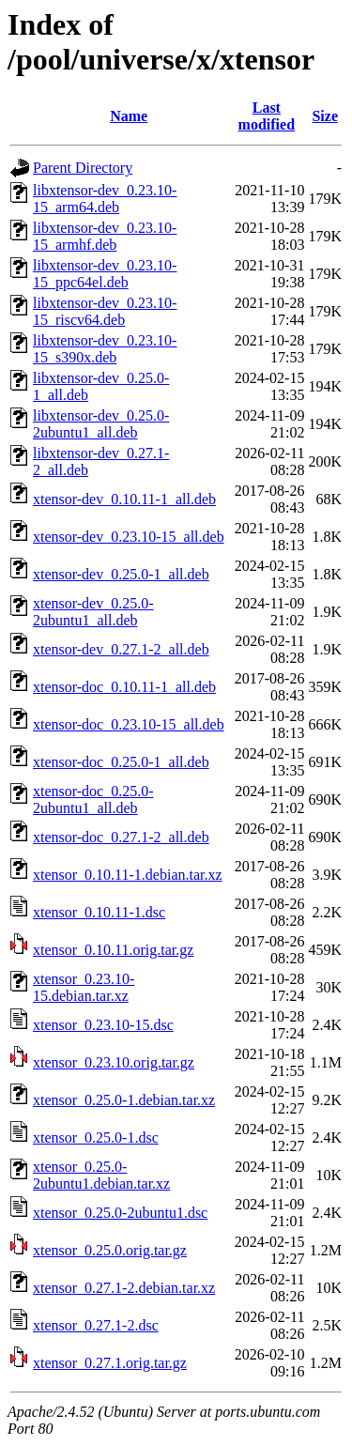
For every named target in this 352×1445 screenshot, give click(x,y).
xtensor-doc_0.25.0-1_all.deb (121, 762)
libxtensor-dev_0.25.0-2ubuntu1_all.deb (101, 423)
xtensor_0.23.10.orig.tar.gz (113, 1062)
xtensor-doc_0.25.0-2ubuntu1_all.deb (93, 799)
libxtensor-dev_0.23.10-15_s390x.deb (104, 348)
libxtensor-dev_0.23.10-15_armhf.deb (104, 236)
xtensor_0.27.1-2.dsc (96, 1325)
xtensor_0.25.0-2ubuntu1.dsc (120, 1213)
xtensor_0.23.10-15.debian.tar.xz (83, 987)
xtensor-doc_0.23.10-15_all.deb (128, 724)
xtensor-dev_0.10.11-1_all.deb (124, 499)
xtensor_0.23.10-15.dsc (103, 1025)
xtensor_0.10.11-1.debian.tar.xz (127, 875)
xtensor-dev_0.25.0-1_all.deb (121, 574)
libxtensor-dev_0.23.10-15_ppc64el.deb (104, 273)
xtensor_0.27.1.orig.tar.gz (110, 1363)
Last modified (266, 116)
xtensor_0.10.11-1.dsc (99, 912)
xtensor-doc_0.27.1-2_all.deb (121, 837)
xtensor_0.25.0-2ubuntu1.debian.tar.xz (101, 1175)
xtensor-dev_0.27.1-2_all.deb (121, 649)
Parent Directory (82, 168)
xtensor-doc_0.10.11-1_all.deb (124, 687)
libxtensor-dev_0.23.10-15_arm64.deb (104, 198)
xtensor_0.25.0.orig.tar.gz (110, 1250)
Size (325, 116)
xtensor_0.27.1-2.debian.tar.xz (124, 1288)
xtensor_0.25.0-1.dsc (96, 1137)
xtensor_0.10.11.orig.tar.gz (113, 950)
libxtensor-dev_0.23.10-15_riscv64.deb (104, 311)
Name (128, 116)
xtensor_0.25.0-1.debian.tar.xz (124, 1100)
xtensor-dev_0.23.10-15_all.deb (128, 537)
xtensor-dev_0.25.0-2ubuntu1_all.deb (93, 611)
